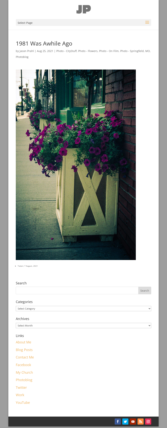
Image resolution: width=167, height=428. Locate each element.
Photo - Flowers (88, 51)
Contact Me (25, 357)
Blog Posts (24, 349)
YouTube (23, 402)
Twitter (21, 387)
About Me (23, 342)
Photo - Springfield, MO (135, 51)
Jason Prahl (27, 51)
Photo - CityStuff (66, 51)
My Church (24, 372)
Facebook (23, 364)
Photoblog (22, 57)
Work (20, 395)
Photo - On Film (109, 51)
